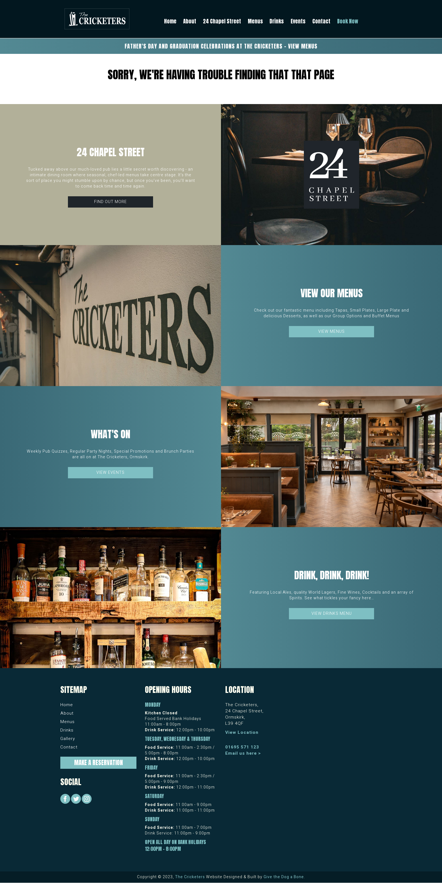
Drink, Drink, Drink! (331, 575)
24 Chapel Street (222, 21)
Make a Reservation (98, 762)
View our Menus (331, 293)
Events (298, 21)
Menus (255, 21)
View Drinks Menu (331, 613)
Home (170, 21)
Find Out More (110, 202)
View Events (110, 472)
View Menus (331, 331)
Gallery (67, 739)
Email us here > (243, 753)
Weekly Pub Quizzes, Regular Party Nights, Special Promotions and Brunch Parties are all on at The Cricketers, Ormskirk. (110, 454)
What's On (110, 434)
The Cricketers (190, 877)
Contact (321, 21)
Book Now (347, 21)
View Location (241, 732)
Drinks (276, 21)
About (189, 21)
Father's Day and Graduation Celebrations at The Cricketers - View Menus (221, 46)
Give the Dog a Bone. (284, 877)
